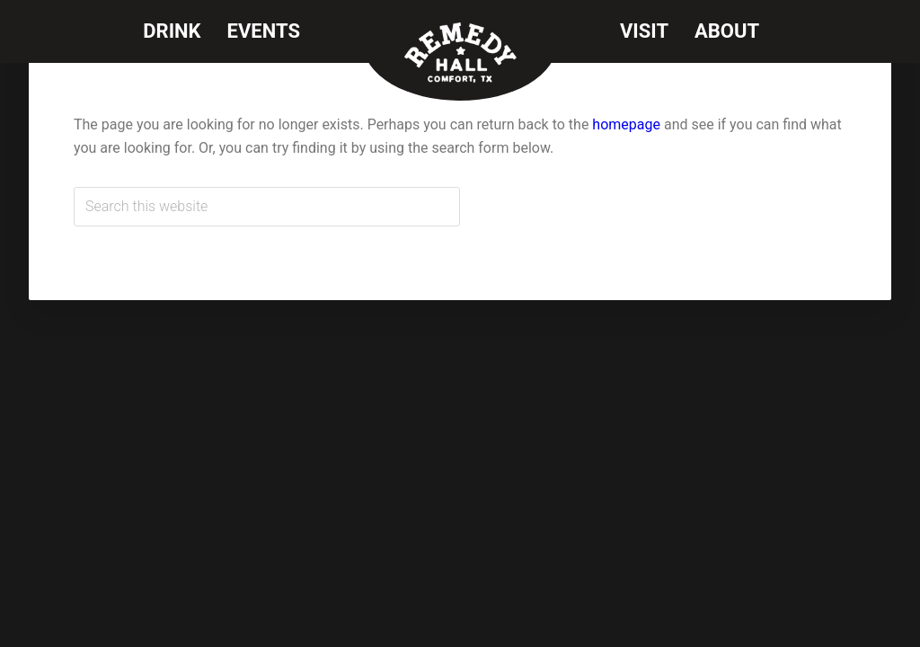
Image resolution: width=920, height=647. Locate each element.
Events (263, 31)
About (726, 31)
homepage (626, 124)
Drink (171, 31)
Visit (644, 31)
